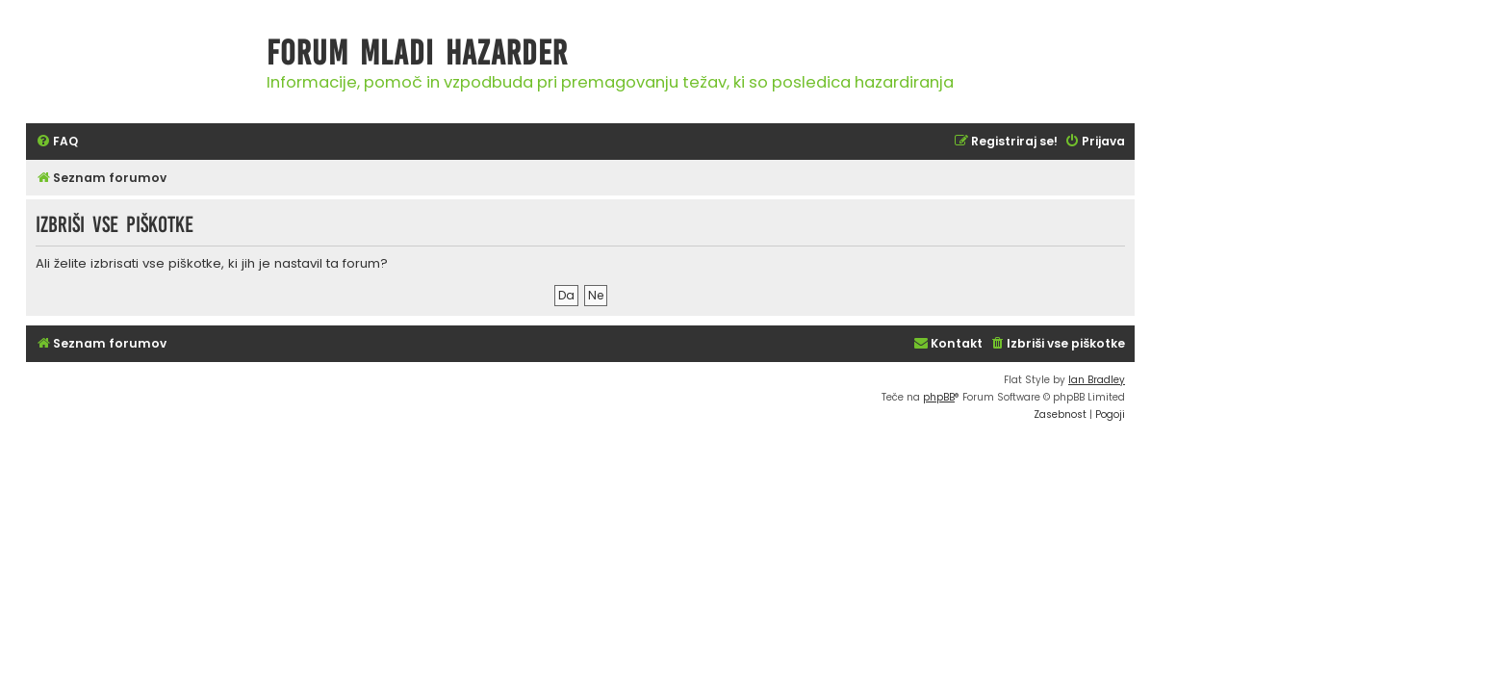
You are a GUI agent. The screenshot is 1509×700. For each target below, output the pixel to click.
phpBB (939, 397)
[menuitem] (57, 142)
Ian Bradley (1096, 380)
